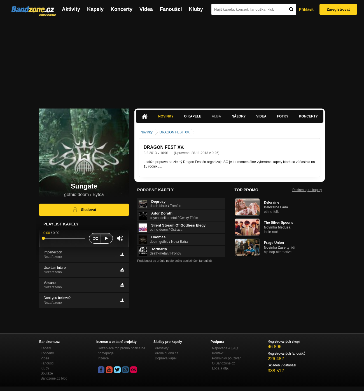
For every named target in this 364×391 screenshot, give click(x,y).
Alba (216, 116)
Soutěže (47, 373)
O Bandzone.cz (223, 363)
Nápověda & (225, 348)
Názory (239, 116)
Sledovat (84, 210)
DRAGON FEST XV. (175, 132)
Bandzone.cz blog (54, 378)
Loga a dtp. (220, 368)
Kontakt (217, 353)
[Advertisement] (182, 61)
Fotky (282, 116)
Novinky (166, 116)
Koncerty (121, 9)
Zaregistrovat (338, 9)
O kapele (192, 116)
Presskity (162, 348)
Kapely (95, 9)
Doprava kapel (165, 358)
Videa (146, 9)
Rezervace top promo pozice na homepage (121, 350)
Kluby (196, 9)
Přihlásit (306, 9)
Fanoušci (171, 9)
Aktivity (71, 9)
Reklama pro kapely (307, 190)
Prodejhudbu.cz (166, 353)
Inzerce (103, 358)
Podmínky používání (227, 358)
